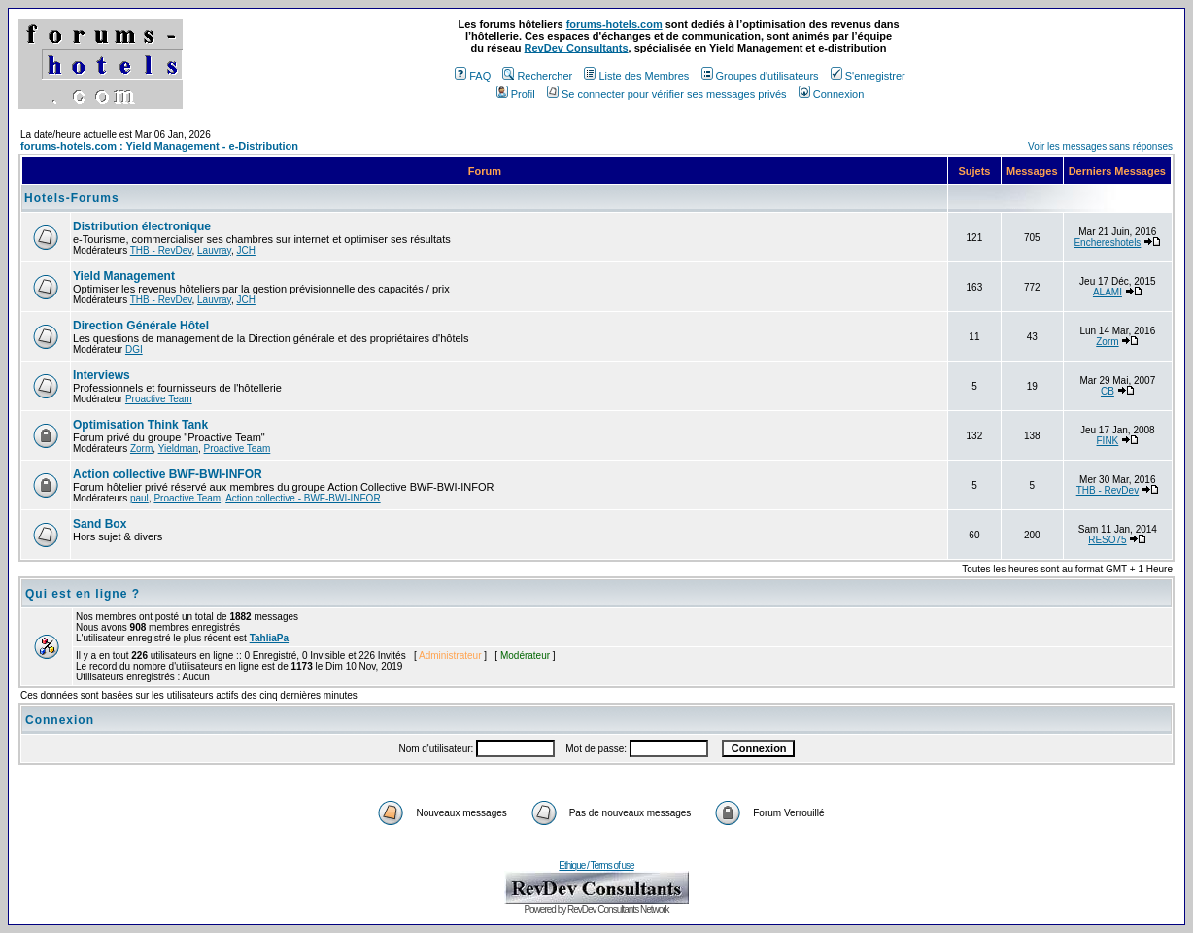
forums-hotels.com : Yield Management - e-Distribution (159, 146)
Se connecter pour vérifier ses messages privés (667, 94)
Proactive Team (158, 399)
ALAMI (1107, 292)
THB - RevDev (161, 250)
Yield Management (124, 276)
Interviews (101, 375)
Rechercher (537, 76)
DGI (134, 349)
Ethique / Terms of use (596, 865)
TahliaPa (269, 638)
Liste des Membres (636, 76)
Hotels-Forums (71, 198)
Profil (515, 94)
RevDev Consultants (577, 47)
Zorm (1107, 341)
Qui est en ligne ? (82, 594)
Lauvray (214, 250)
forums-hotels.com (614, 24)
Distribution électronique (142, 226)
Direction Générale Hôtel (141, 325)
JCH (245, 250)
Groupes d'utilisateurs (760, 76)
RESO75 (1107, 540)
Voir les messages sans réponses (1100, 146)
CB (1107, 391)
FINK (1108, 440)
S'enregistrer (868, 76)
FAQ (473, 76)
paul (139, 498)
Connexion (832, 94)
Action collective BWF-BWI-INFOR (167, 474)
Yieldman (178, 448)
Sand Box (99, 524)
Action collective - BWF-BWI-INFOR (302, 498)
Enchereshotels (1107, 242)
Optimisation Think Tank (140, 425)
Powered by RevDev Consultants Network (596, 909)
